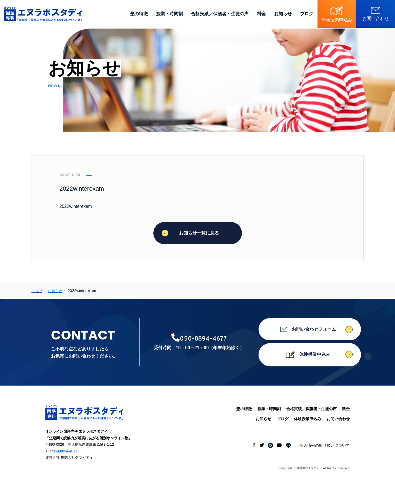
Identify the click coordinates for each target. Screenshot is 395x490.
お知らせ (283, 13)
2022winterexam (76, 206)
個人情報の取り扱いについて (325, 445)
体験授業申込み (309, 354)
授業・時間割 (169, 13)
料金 (261, 13)
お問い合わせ (338, 419)
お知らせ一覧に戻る (198, 233)
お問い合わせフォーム (310, 329)
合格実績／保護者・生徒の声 (220, 13)
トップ (37, 291)
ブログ (306, 13)
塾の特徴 (139, 13)
